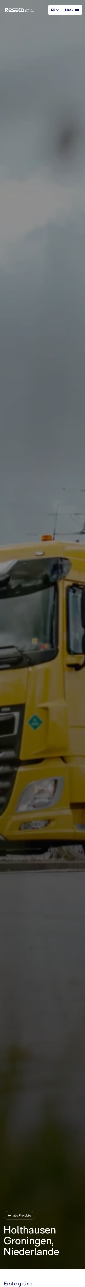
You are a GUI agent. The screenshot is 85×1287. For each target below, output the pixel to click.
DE (55, 10)
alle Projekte (21, 1215)
